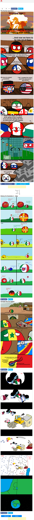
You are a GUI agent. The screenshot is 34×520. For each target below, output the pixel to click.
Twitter (21, 8)
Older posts (6, 516)
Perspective (4, 371)
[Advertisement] (17, 186)
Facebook (15, 8)
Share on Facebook (8, 183)
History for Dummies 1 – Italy (9, 196)
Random (16, 516)
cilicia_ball (32, 182)
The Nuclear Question (7, 11)
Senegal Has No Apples (7, 301)
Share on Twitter (23, 183)
